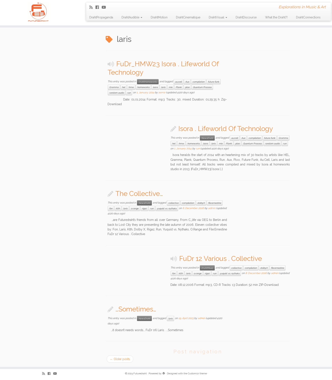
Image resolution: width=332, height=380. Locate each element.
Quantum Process (202, 87)
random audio (116, 92)
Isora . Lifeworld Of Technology (225, 128)
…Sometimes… (135, 309)
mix (170, 87)
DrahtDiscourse (246, 17)
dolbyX (201, 203)
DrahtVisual (218, 17)
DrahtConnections (308, 17)
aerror (161, 92)
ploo (187, 87)
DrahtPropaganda (101, 17)
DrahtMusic (207, 268)
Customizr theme (197, 373)
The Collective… (139, 193)
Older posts (120, 359)
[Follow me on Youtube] (105, 7)
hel (123, 87)
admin (212, 208)
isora (155, 87)
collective (173, 203)
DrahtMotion (159, 17)
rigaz (144, 208)
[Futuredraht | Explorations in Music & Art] (38, 12)
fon (110, 208)
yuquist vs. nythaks (167, 208)
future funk (213, 81)
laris (163, 87)
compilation (198, 81)
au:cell (178, 81)
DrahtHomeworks (147, 81)
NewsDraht (207, 138)
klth (118, 208)
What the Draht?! (276, 17)
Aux (187, 81)
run (129, 92)
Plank (179, 87)
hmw (131, 87)
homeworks (143, 87)
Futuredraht (140, 373)
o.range (134, 208)
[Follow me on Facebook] (98, 7)
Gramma (114, 87)
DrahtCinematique (188, 17)
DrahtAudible (132, 17)
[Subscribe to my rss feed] (92, 7)
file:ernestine (214, 203)
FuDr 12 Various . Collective (220, 258)
